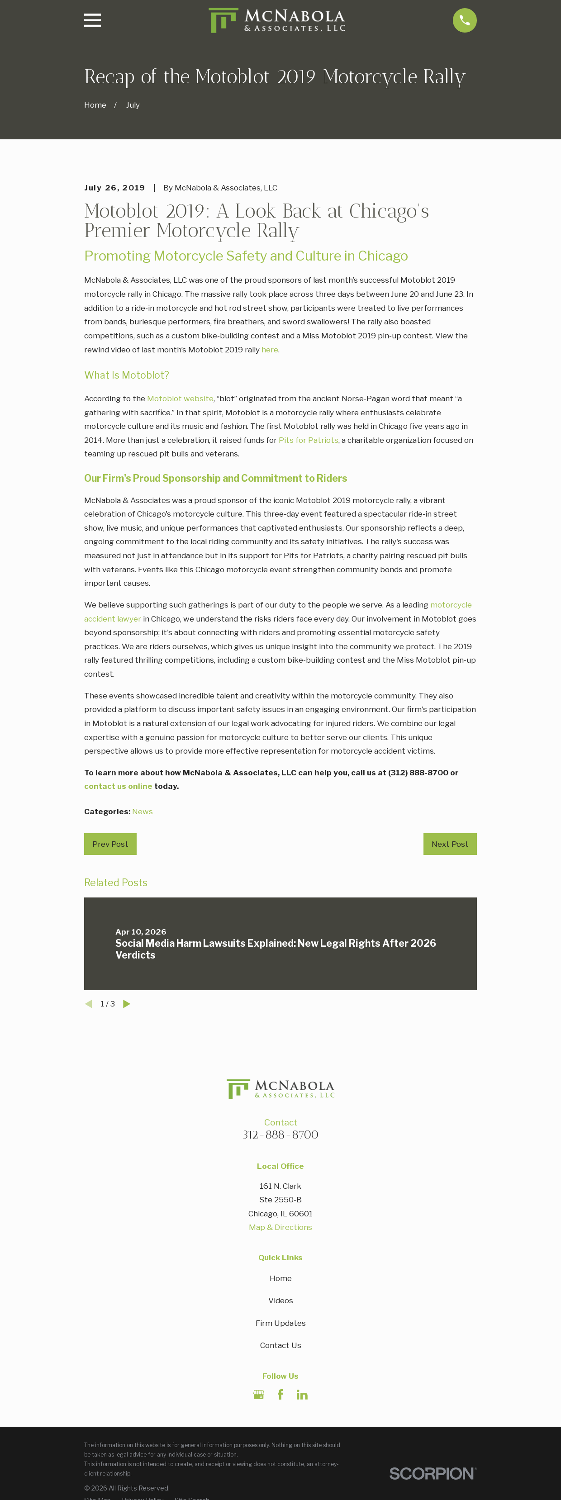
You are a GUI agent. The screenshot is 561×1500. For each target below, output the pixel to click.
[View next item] (127, 1004)
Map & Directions (280, 1227)
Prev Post (110, 844)
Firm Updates (281, 1323)
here (269, 349)
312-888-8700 (280, 1134)
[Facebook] (280, 1394)
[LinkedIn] (302, 1394)
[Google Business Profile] (258, 1394)
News (142, 811)
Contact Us (280, 1345)
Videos (280, 1300)
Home (281, 1278)
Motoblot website (180, 398)
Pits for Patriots (308, 440)
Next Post (450, 844)
